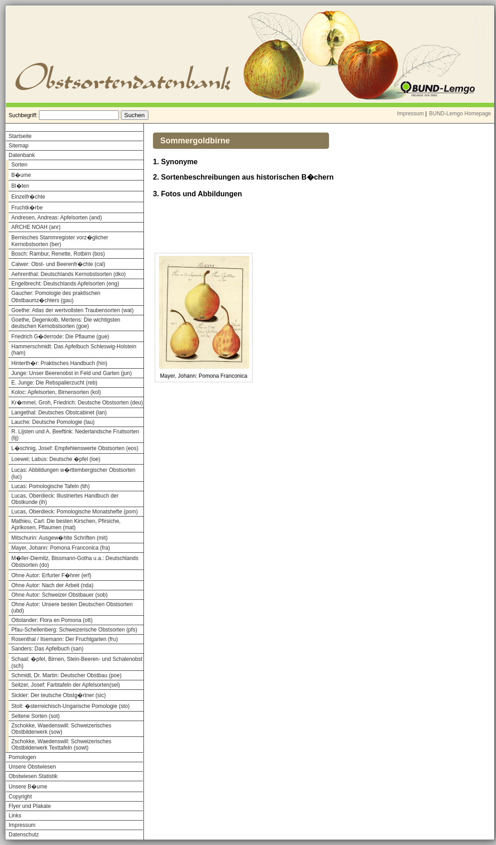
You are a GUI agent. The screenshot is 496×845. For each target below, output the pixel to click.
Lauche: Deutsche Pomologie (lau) (53, 422)
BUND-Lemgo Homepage (460, 113)
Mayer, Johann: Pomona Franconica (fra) (60, 548)
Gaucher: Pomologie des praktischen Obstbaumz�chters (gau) (55, 297)
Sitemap (19, 145)
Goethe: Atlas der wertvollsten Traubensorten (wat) (72, 310)
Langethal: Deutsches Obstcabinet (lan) (59, 412)
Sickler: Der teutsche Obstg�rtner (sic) (58, 695)
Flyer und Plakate (30, 806)
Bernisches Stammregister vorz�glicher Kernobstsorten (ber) (59, 240)
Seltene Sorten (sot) (35, 716)
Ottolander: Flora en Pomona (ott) (51, 620)
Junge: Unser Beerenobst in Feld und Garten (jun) (71, 373)
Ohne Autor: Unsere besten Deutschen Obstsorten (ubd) (72, 607)
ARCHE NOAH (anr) (36, 227)
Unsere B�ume (28, 786)
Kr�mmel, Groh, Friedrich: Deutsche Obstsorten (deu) (77, 402)
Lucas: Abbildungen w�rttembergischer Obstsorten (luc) (73, 473)
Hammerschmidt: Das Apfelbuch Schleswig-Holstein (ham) (73, 349)
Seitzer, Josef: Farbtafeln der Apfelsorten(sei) (65, 685)
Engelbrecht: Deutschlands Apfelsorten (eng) (65, 283)
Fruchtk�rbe (27, 207)
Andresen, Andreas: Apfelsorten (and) (56, 217)
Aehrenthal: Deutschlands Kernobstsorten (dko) (68, 274)
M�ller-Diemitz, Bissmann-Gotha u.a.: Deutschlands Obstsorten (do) (74, 561)
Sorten (19, 164)
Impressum (410, 113)
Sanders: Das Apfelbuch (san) (47, 649)
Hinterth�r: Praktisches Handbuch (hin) (59, 363)
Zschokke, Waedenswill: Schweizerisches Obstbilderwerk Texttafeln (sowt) (61, 744)
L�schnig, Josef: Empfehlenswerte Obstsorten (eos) (74, 448)
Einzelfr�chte (28, 197)
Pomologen (22, 757)
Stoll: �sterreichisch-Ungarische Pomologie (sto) (70, 706)
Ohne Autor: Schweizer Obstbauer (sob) (59, 595)
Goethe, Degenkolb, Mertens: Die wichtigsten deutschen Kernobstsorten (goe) (65, 323)
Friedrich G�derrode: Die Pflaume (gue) (60, 336)
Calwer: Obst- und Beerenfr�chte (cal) (58, 264)
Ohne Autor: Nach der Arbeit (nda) (52, 585)
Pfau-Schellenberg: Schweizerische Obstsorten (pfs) (74, 630)
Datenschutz (24, 834)
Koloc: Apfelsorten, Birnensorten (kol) (56, 392)
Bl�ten (20, 186)
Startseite (20, 136)
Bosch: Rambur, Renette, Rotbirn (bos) (58, 254)
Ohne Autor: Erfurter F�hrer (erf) (51, 575)
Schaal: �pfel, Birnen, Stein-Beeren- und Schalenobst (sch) (77, 662)
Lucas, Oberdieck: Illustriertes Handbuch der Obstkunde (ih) (65, 499)
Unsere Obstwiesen (32, 767)
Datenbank (22, 155)
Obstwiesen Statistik (33, 776)
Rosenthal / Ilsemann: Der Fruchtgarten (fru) (64, 639)
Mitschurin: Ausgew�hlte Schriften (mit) (59, 538)
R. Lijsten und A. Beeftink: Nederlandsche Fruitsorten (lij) (75, 434)
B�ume (21, 175)
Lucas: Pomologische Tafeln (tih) (50, 486)
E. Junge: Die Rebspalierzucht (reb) (54, 383)
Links (15, 815)
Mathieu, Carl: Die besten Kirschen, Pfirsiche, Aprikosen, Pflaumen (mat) (65, 524)
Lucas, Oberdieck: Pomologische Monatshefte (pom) (74, 511)
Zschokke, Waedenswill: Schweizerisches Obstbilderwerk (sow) (61, 728)
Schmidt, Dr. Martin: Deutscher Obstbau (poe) (66, 675)
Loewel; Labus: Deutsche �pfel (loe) (55, 459)
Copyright (20, 796)
